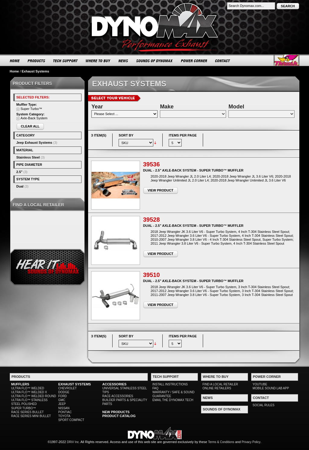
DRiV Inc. (73, 442)
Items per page (183, 135)
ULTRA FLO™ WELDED (27, 388)
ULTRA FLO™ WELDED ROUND (33, 396)
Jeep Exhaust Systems (34, 142)
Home (14, 71)
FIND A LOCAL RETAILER (220, 384)
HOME (15, 60)
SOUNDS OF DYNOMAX (154, 60)
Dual (20, 186)
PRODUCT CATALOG (118, 416)
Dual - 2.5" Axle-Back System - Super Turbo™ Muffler (193, 170)
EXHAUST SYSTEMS (74, 384)
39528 (151, 219)
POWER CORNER (194, 60)
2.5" (19, 172)
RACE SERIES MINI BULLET (31, 416)
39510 (151, 275)
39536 (151, 164)
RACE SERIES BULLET (27, 412)
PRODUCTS (36, 60)
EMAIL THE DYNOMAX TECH (172, 400)
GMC (61, 400)
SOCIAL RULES (263, 405)
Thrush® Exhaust (286, 60)
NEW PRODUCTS (115, 412)
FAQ (155, 388)
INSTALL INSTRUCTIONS (170, 384)
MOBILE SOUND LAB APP (271, 388)
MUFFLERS (20, 384)
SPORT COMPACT (71, 420)
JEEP (62, 404)
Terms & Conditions (221, 442)
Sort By (126, 135)
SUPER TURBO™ (23, 408)
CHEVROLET (67, 388)
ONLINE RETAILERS (216, 388)
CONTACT (223, 60)
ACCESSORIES (114, 384)
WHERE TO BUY (98, 60)
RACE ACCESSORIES (117, 396)
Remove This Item (18, 109)
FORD (62, 396)
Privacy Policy (251, 442)
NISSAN (63, 408)
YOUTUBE (260, 384)
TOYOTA (64, 416)
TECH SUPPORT (65, 60)
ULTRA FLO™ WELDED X (29, 392)
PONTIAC (65, 412)
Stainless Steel (28, 157)
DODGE (63, 392)
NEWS (123, 60)
